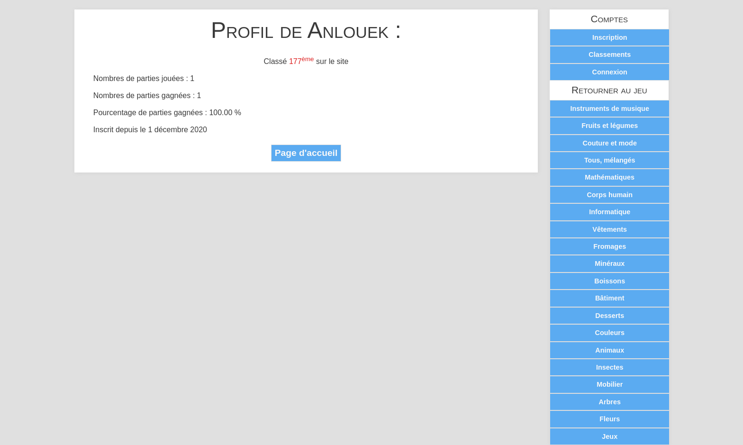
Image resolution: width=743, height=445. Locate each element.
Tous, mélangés (609, 160)
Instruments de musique (610, 108)
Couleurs (610, 332)
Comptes (609, 19)
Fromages (609, 246)
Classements (610, 54)
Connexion (609, 72)
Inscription (609, 37)
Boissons (609, 281)
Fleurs (609, 419)
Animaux (609, 350)
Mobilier (610, 384)
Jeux (609, 436)
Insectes (610, 367)
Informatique (609, 212)
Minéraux (610, 263)
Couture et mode (610, 143)
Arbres (610, 402)
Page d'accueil (306, 153)
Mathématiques (609, 177)
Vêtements (609, 229)
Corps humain (610, 195)
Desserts (609, 315)
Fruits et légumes (609, 125)
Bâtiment (610, 298)
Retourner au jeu (609, 90)
